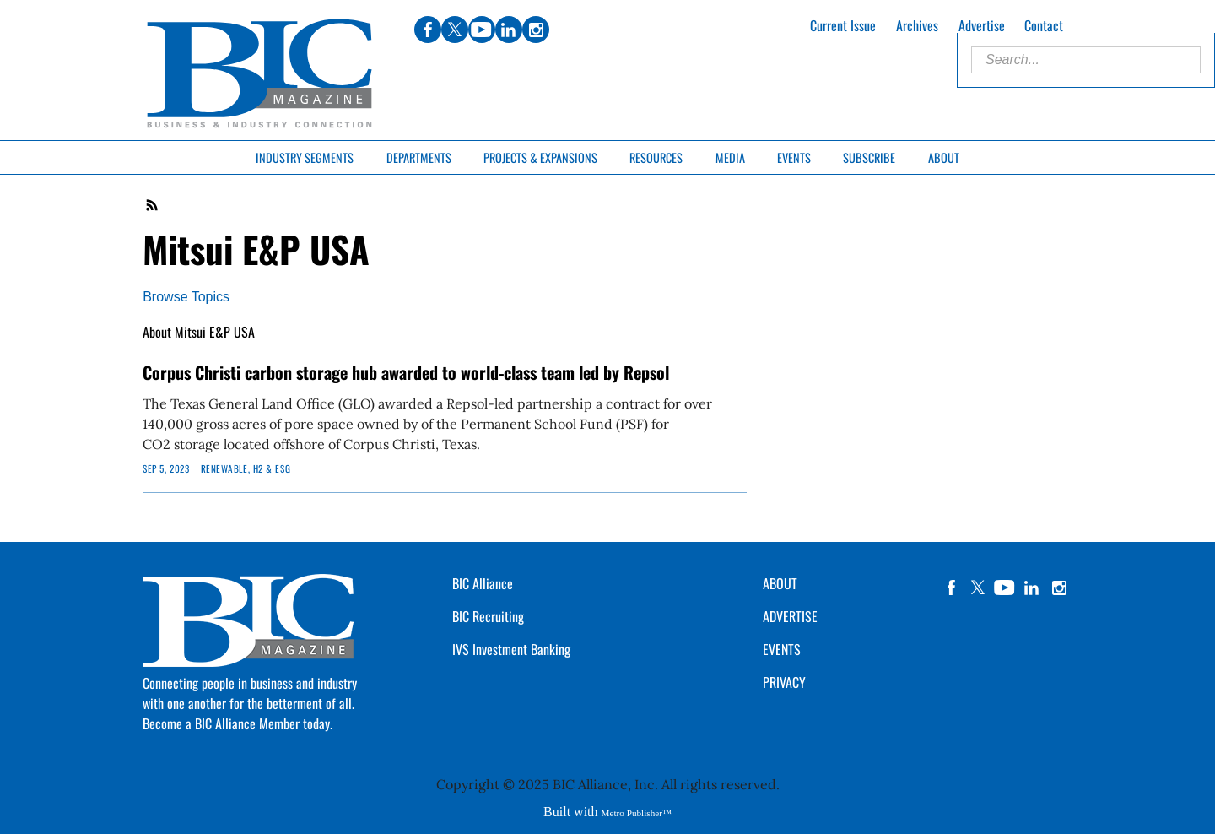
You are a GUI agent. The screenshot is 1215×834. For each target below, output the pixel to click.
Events (794, 157)
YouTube (1004, 587)
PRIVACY (784, 682)
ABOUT (780, 583)
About (943, 157)
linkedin (1031, 587)
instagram (1058, 587)
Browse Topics (186, 297)
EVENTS (782, 649)
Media (730, 157)
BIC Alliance (482, 583)
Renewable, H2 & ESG (246, 468)
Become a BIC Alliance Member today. (237, 723)
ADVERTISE (790, 616)
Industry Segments (305, 157)
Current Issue (843, 25)
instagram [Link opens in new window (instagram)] (535, 29)
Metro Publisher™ (637, 813)
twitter (977, 587)
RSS (153, 205)
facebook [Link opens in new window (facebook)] (427, 29)
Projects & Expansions (540, 157)
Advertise (981, 25)
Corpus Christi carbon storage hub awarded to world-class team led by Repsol (406, 372)
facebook (950, 587)
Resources (656, 157)
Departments (418, 157)
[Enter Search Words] (1086, 59)
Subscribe (869, 157)
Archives (917, 25)
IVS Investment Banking (511, 649)
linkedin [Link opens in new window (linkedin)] (508, 29)
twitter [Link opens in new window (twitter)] (454, 29)
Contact (1043, 25)
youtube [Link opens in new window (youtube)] (481, 29)
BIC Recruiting (488, 616)
